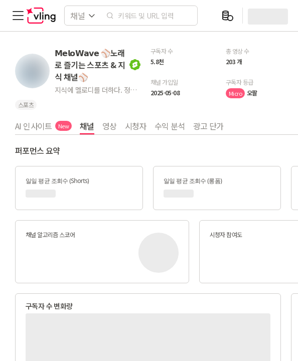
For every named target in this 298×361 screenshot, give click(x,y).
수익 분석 (170, 126)
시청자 (135, 126)
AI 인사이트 (43, 126)
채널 (87, 126)
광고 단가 (208, 126)
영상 (109, 126)
